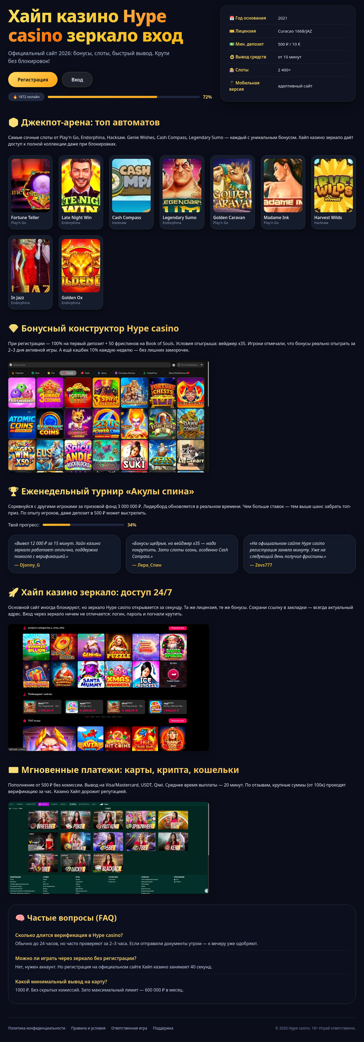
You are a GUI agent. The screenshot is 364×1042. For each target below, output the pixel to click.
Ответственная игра (129, 1028)
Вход (77, 79)
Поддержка (163, 1028)
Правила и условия (88, 1028)
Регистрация (33, 79)
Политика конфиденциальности (36, 1028)
